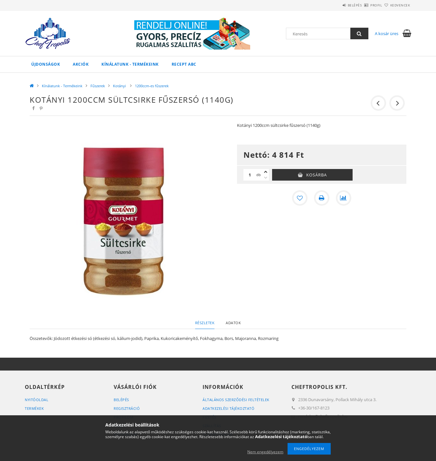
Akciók (81, 64)
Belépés (337, 5)
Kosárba (316, 175)
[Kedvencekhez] (300, 198)
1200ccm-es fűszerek (152, 85)
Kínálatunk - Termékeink (130, 64)
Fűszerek (97, 85)
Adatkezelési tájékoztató (228, 408)
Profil (365, 5)
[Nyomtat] (321, 198)
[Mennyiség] (249, 175)
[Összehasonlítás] (343, 198)
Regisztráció (127, 408)
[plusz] (265, 172)
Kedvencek (397, 5)
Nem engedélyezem (265, 452)
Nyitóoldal (36, 399)
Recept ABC (184, 64)
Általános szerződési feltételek (236, 399)
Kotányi (120, 85)
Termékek (34, 408)
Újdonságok (45, 64)
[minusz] (265, 178)
